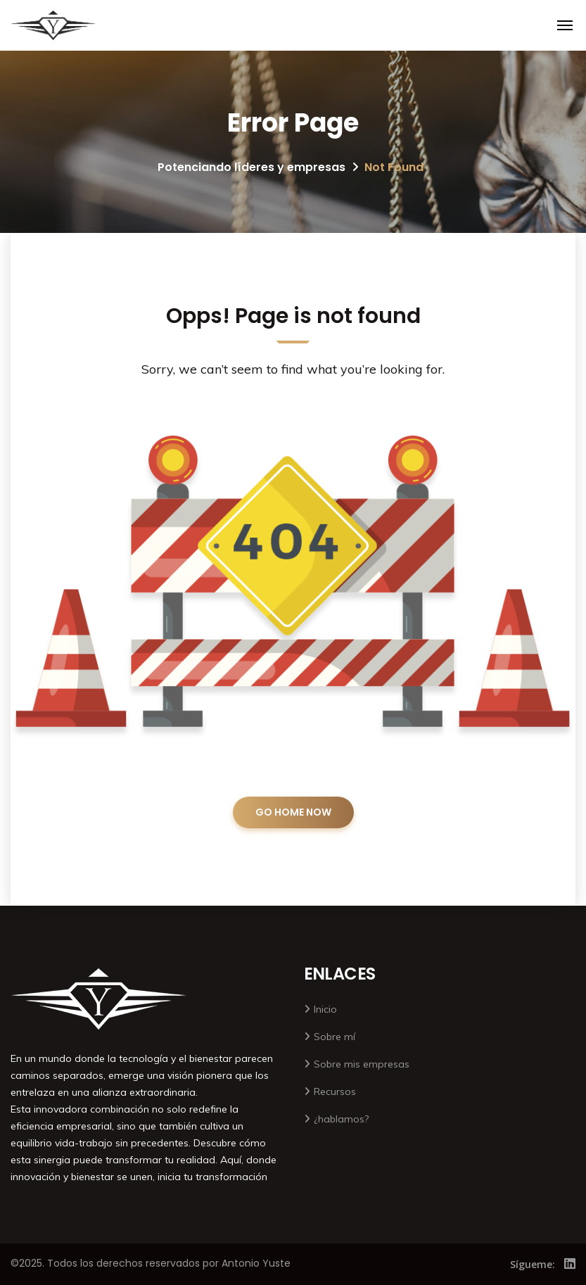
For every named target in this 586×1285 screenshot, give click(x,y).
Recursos (335, 1091)
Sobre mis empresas (361, 1064)
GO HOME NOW (293, 812)
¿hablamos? (341, 1119)
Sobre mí (334, 1036)
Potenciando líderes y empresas (251, 167)
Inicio (325, 1009)
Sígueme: (532, 1264)
